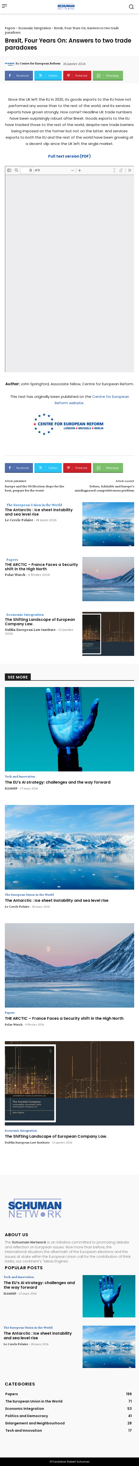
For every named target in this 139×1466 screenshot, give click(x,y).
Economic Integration (34, 28)
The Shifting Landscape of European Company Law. (40, 621)
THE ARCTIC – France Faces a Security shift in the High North (41, 567)
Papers (10, 28)
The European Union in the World (34, 505)
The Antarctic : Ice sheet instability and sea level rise (39, 512)
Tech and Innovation (20, 776)
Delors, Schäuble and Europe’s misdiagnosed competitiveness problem (104, 488)
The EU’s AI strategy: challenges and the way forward (57, 782)
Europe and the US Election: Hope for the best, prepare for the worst (34, 488)
